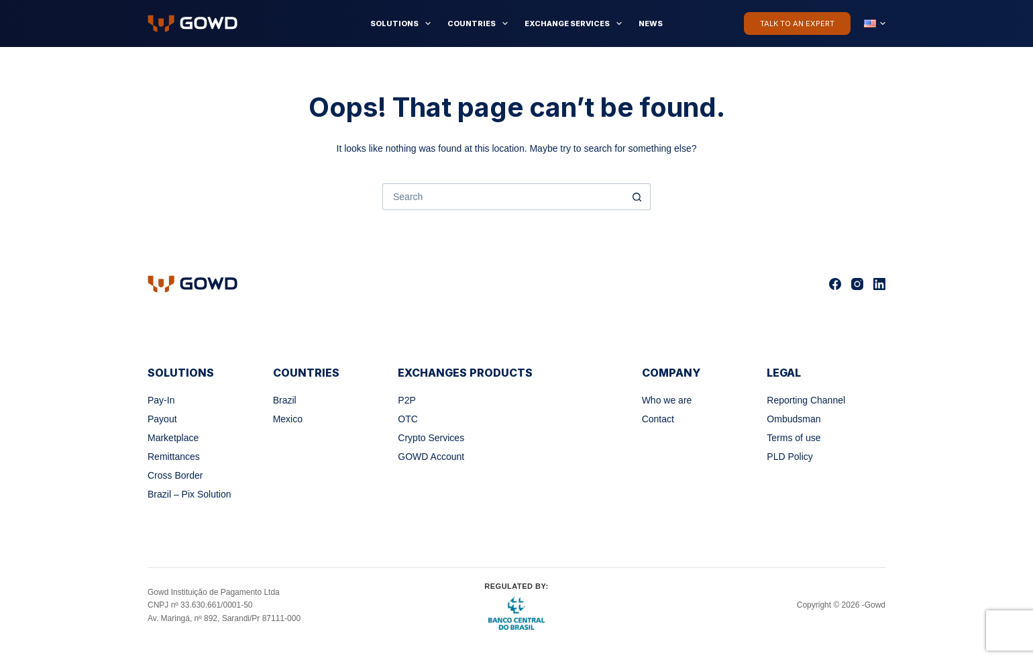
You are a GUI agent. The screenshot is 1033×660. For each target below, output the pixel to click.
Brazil (284, 400)
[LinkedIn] (879, 284)
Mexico (288, 419)
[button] (874, 23)
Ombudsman (793, 419)
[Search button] (637, 196)
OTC (408, 419)
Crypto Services (431, 437)
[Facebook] (835, 284)
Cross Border (175, 475)
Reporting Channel (806, 400)
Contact (658, 419)
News (651, 23)
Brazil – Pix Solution (189, 494)
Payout (162, 419)
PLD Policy (789, 456)
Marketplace (173, 437)
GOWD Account (431, 456)
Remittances (174, 456)
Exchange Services (576, 23)
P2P (406, 400)
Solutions (403, 23)
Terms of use (793, 437)
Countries (480, 23)
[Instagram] (857, 284)
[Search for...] (503, 196)
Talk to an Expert (797, 23)
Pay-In (161, 400)
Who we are (667, 400)
